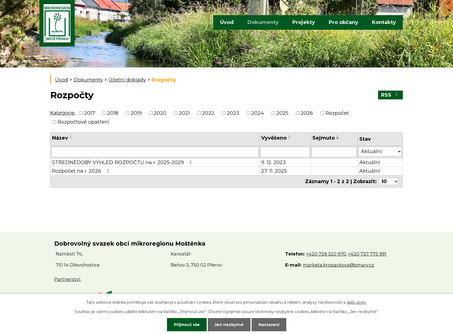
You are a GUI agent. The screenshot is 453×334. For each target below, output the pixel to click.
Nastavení (268, 324)
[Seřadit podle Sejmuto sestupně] (338, 138)
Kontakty (384, 22)
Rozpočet (337, 113)
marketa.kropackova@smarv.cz (338, 265)
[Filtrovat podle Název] (154, 152)
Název (60, 138)
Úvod (227, 22)
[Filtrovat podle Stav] (380, 151)
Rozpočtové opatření (83, 122)
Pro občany (343, 22)
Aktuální (369, 162)
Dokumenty (263, 22)
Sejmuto (323, 138)
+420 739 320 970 (326, 254)
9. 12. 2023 (273, 162)
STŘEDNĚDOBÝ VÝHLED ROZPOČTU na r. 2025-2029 (123, 162)
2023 (233, 113)
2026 (307, 113)
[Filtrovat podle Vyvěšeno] (285, 152)
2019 (136, 113)
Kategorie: (62, 113)
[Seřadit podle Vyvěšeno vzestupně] (290, 136)
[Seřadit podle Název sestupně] (71, 138)
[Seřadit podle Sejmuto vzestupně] (338, 136)
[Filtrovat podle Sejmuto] (334, 152)
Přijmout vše (187, 324)
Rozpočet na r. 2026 (81, 171)
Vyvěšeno (274, 138)
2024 (257, 113)
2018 (112, 113)
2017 (89, 113)
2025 (282, 113)
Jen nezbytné (229, 324)
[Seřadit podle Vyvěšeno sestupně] (290, 138)
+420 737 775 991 (367, 254)
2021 (184, 113)
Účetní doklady (127, 80)
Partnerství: (67, 279)
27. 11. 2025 (274, 171)
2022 (208, 113)
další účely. (357, 302)
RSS (390, 95)
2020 (160, 113)
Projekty (303, 22)
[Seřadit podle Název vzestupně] (71, 136)
